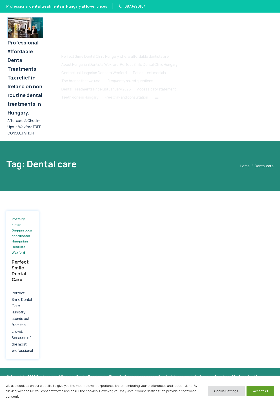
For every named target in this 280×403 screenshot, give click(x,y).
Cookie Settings (226, 391)
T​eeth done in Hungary (79, 97)
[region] (140, 389)
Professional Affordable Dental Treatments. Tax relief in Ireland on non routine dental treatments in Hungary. (24, 77)
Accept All (260, 391)
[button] (156, 97)
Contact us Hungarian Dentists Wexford (94, 72)
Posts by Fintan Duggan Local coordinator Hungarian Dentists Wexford (22, 236)
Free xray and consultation (126, 97)
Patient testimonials (149, 72)
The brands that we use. (81, 80)
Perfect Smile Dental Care (20, 270)
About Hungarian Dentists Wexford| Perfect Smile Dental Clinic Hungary (119, 64)
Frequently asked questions (130, 80)
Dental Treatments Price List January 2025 (96, 89)
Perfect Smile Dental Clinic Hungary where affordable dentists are (115, 56)
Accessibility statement (156, 89)
